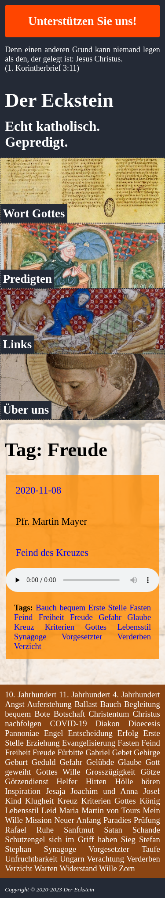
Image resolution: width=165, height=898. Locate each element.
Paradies (117, 820)
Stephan (18, 849)
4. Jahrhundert (136, 694)
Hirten (96, 781)
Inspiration (22, 791)
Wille (108, 868)
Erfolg (128, 733)
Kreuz (24, 626)
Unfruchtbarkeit (31, 858)
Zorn (127, 868)
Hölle (124, 781)
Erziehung (43, 742)
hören (150, 781)
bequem (72, 607)
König (149, 800)
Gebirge (147, 752)
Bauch (46, 607)
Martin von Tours (110, 810)
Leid (48, 810)
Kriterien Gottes (75, 626)
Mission (38, 820)
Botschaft (69, 713)
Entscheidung (90, 733)
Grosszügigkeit (111, 771)
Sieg (128, 839)
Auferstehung (49, 704)
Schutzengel (25, 839)
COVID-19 (68, 723)
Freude (81, 617)
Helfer (66, 781)
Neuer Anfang (77, 820)
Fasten (140, 607)
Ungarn (72, 858)
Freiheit (51, 617)
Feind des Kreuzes (52, 552)
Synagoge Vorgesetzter (58, 636)
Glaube (139, 617)
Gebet (122, 752)
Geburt (16, 762)
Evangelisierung (88, 742)
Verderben (134, 636)
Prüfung (147, 820)
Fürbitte (70, 752)
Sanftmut (79, 829)
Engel (53, 733)
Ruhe (45, 829)
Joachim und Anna (104, 791)
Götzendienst (26, 781)
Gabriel (97, 752)
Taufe (151, 849)
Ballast (85, 704)
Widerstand (78, 868)
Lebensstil (134, 626)
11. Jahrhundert (84, 694)
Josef (151, 791)
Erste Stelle (107, 607)
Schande (146, 829)
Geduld (44, 762)
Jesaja (56, 791)
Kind (13, 800)
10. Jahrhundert (30, 694)
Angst (15, 704)
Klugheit (39, 800)
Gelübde (100, 762)
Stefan (149, 839)
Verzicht (27, 646)
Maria (69, 810)
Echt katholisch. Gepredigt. (52, 134)
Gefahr (110, 617)
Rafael (15, 829)
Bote (42, 713)
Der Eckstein (59, 100)
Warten (46, 868)
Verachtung (105, 858)
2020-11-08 (39, 490)
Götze (150, 771)
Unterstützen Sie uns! (82, 21)
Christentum (108, 713)
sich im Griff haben (83, 839)
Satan (113, 829)
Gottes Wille (58, 771)
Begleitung (142, 704)
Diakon (107, 723)
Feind (23, 617)
